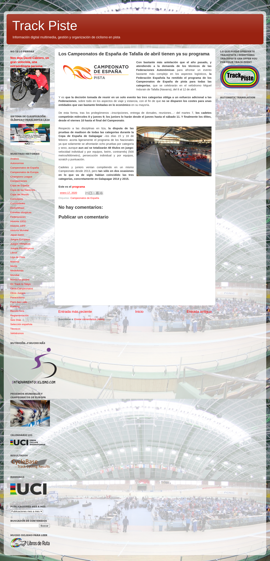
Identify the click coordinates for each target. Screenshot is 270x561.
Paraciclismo (17, 297)
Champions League (21, 176)
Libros (13, 252)
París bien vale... (19, 302)
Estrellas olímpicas (21, 212)
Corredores (16, 199)
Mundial (14, 275)
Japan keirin (17, 234)
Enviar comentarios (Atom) (89, 319)
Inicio (139, 312)
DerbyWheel (17, 208)
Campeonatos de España (84, 198)
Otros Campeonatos (21, 288)
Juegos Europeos (20, 239)
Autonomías (17, 163)
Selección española (21, 324)
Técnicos (15, 328)
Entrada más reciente (75, 312)
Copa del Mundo (19, 194)
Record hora (17, 311)
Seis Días (15, 320)
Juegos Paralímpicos (22, 248)
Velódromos (17, 333)
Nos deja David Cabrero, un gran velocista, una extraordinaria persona (29, 62)
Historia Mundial (19, 230)
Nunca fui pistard (19, 279)
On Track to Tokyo (20, 284)
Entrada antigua (199, 312)
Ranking (15, 306)
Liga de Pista (17, 257)
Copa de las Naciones (22, 190)
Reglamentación (19, 315)
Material (14, 261)
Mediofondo (17, 270)
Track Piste (44, 25)
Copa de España (19, 185)
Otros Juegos (17, 293)
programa (78, 186)
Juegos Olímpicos (20, 243)
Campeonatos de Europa (24, 172)
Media (13, 266)
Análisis (14, 158)
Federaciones (18, 216)
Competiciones (18, 181)
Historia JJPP (18, 225)
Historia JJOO (18, 221)
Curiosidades (17, 203)
